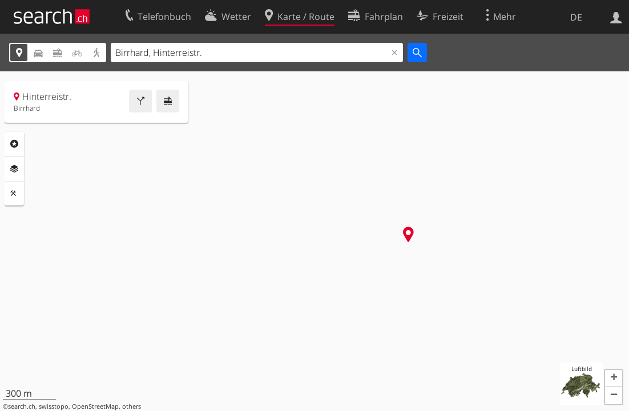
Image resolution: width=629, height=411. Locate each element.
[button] (613, 378)
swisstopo (53, 406)
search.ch (21, 406)
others (131, 406)
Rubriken (14, 144)
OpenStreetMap (95, 406)
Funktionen (14, 194)
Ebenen (14, 169)
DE (576, 17)
